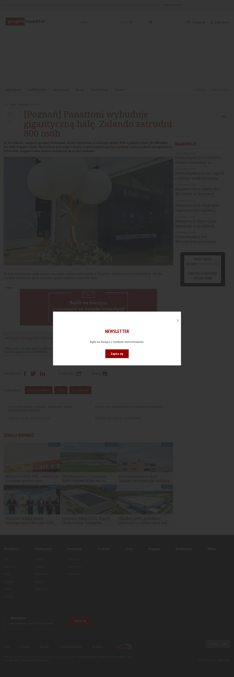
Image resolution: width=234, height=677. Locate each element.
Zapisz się (117, 354)
